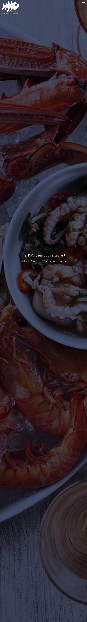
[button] (83, 3)
